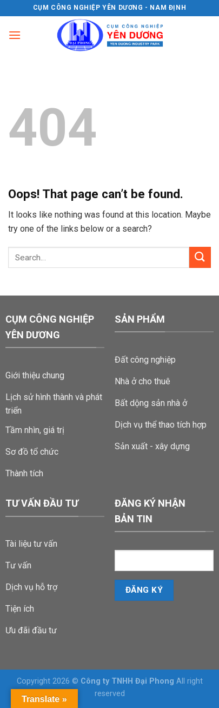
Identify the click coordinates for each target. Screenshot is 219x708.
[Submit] (200, 257)
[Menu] (14, 35)
